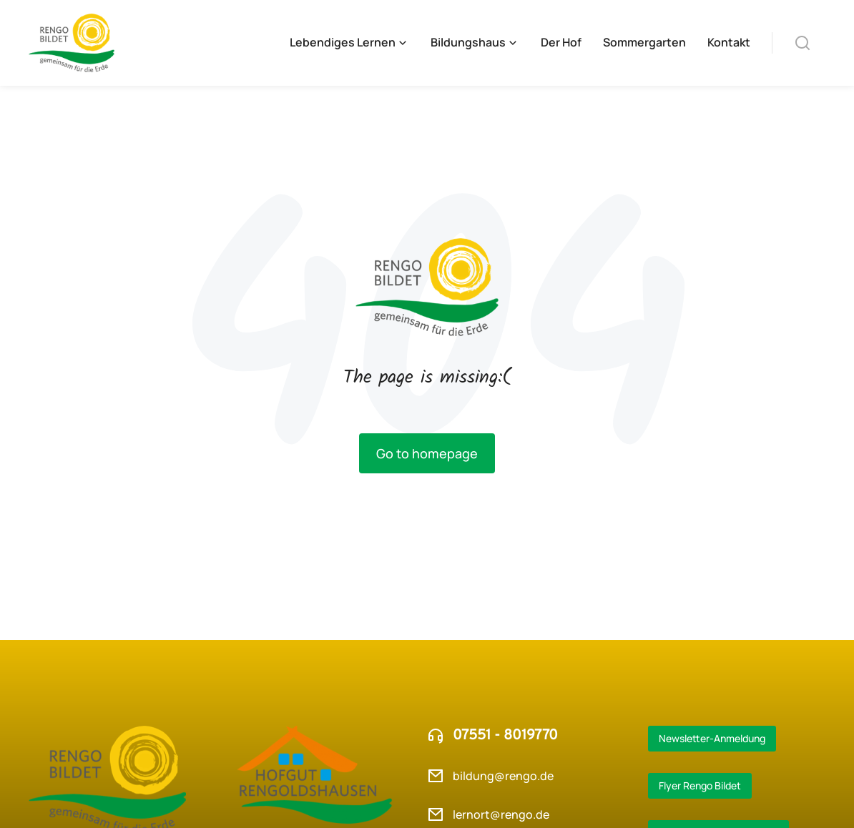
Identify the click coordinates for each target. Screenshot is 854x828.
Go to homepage (427, 453)
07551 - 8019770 (505, 735)
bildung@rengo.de (503, 776)
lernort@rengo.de (501, 814)
